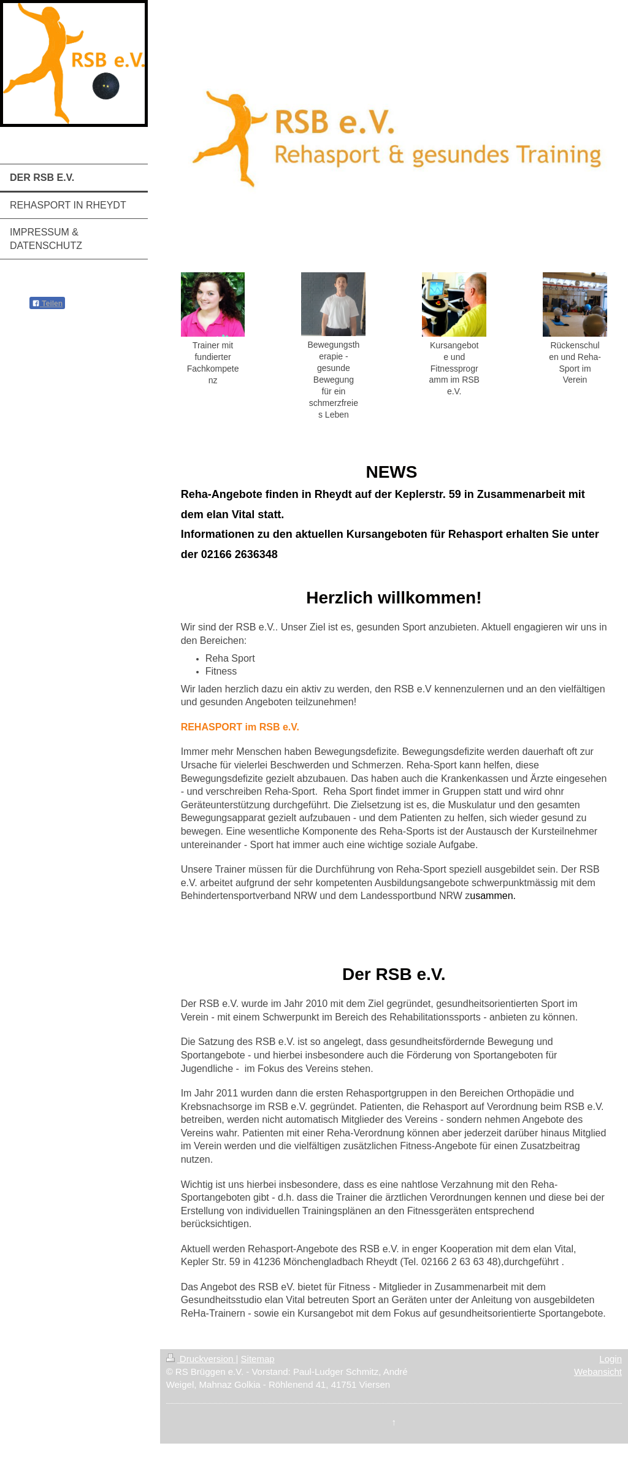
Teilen (47, 303)
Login (610, 1358)
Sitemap (258, 1358)
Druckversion (201, 1358)
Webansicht (598, 1371)
